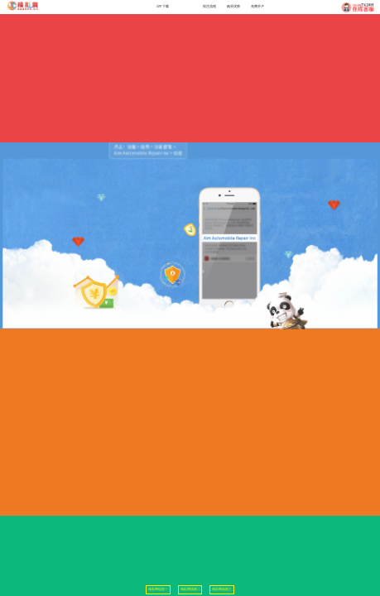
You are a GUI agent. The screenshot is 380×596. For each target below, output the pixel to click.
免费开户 (257, 6)
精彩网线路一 (158, 589)
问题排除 (186, 6)
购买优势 (233, 6)
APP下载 (162, 6)
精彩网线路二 (190, 589)
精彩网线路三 (222, 589)
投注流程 (209, 6)
